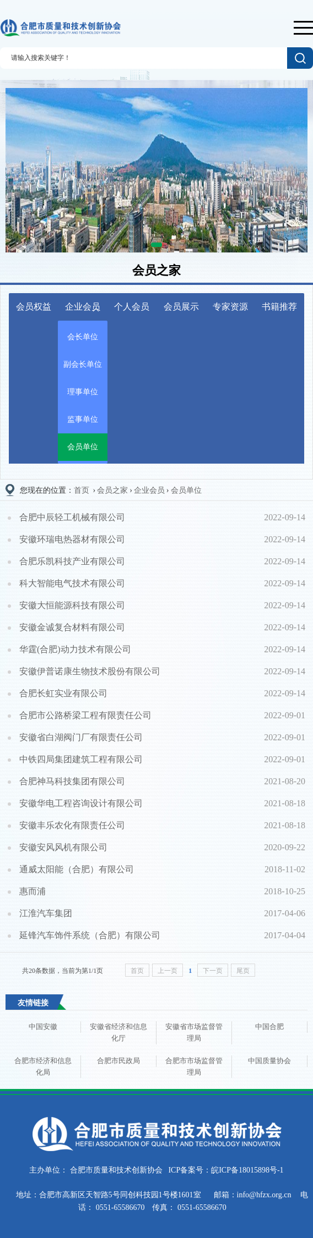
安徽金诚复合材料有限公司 (72, 627)
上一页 (167, 971)
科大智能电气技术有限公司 (72, 583)
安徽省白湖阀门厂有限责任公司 (81, 737)
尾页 (243, 971)
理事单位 (82, 392)
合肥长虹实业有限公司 (63, 693)
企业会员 (82, 307)
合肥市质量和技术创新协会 (116, 1170)
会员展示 (181, 306)
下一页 (213, 971)
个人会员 (131, 306)
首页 (81, 490)
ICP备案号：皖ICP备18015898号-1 (225, 1170)
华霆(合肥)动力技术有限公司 (75, 649)
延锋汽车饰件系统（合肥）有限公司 (89, 935)
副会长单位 (82, 364)
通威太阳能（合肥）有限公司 (76, 869)
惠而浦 (32, 891)
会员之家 (112, 490)
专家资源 (230, 306)
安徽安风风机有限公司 (63, 847)
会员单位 (82, 447)
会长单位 (82, 337)
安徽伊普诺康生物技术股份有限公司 (89, 671)
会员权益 (33, 306)
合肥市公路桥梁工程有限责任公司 (85, 715)
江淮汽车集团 (45, 913)
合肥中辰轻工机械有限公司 (72, 517)
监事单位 (82, 419)
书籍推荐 (279, 306)
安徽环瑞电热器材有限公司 (72, 539)
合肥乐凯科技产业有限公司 (72, 561)
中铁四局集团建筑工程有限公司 (81, 759)
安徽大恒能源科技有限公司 (72, 605)
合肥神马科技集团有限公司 (72, 781)
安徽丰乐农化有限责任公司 (72, 825)
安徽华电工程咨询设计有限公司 (81, 803)
